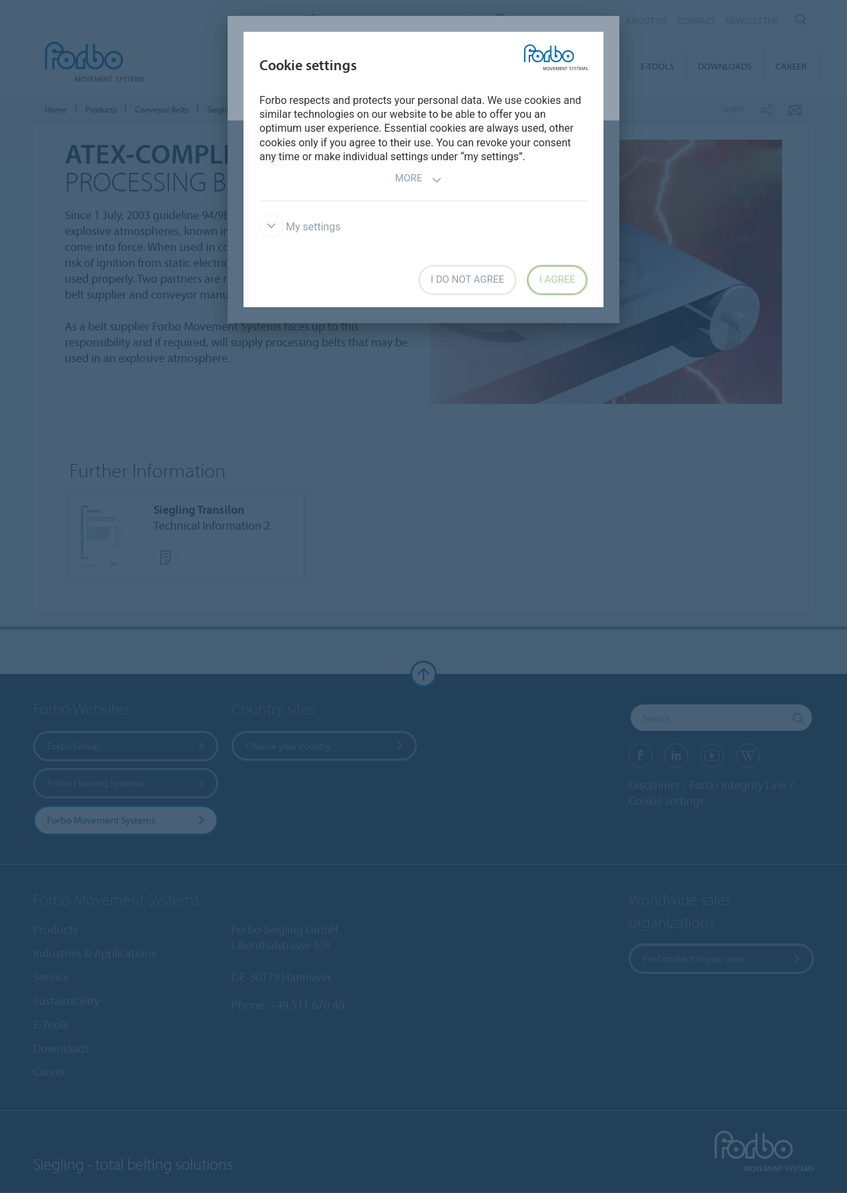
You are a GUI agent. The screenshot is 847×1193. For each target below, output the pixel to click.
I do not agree (467, 279)
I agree (557, 279)
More (418, 179)
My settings (300, 226)
